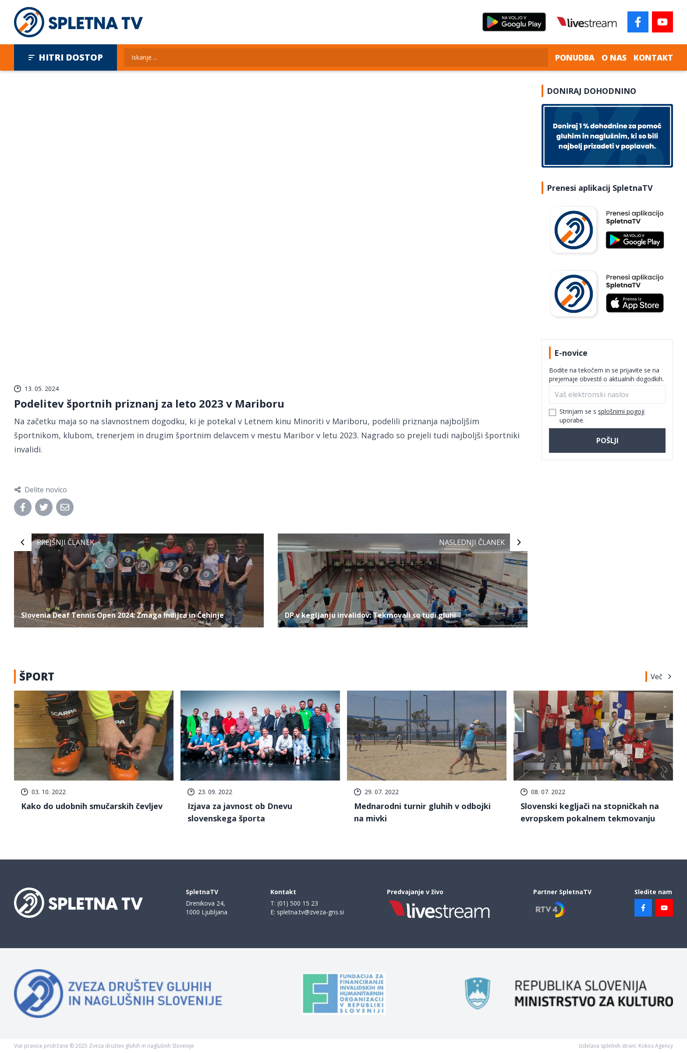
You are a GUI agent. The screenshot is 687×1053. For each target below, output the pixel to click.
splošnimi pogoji (621, 411)
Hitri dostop (65, 57)
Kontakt (653, 57)
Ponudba (575, 57)
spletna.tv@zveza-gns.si (310, 912)
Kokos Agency (655, 1045)
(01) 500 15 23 (297, 903)
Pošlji (607, 440)
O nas (614, 57)
